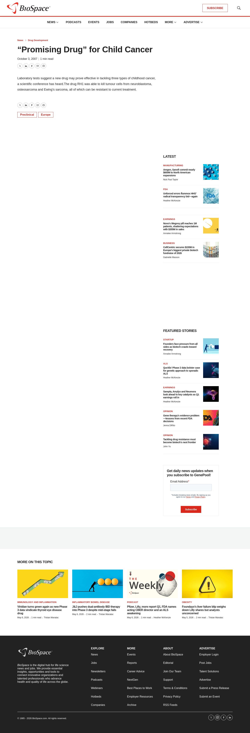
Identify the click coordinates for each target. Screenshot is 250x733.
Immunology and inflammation (36, 602)
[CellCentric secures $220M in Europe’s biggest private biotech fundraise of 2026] (211, 249)
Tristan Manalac (51, 617)
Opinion (168, 411)
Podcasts (73, 22)
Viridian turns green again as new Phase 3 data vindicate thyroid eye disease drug (42, 610)
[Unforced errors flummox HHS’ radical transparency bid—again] (211, 196)
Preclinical (27, 114)
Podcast (132, 602)
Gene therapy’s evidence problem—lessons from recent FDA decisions (181, 418)
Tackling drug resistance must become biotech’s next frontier (179, 441)
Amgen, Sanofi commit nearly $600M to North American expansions (179, 172)
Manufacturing (173, 165)
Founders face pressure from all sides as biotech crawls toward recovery (180, 347)
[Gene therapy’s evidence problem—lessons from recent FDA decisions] (211, 418)
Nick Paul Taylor (170, 179)
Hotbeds (151, 22)
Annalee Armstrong (172, 233)
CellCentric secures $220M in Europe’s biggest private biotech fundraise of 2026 (180, 250)
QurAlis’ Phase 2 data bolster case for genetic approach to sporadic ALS (181, 370)
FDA (165, 189)
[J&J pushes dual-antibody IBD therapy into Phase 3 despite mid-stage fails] (97, 584)
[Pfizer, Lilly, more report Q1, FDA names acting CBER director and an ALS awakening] (152, 584)
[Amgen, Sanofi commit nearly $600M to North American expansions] (211, 172)
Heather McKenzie (171, 200)
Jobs (110, 22)
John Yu (167, 446)
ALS (165, 363)
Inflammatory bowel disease (91, 602)
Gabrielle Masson (171, 257)
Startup (168, 339)
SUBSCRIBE (215, 8)
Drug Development (38, 40)
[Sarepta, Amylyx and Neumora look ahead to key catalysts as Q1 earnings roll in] (211, 394)
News (51, 22)
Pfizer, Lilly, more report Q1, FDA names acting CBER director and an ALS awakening (151, 610)
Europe (46, 114)
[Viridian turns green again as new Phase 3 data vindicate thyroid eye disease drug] (42, 584)
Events (93, 22)
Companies (129, 22)
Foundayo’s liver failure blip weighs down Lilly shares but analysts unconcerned (204, 610)
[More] (57, 22)
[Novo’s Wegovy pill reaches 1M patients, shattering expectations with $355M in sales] (211, 225)
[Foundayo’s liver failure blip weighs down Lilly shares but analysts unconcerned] (207, 584)
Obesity (187, 602)
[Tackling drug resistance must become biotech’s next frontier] (211, 442)
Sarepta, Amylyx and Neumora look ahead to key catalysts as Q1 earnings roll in (181, 394)
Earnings (169, 219)
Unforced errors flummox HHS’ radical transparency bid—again (180, 195)
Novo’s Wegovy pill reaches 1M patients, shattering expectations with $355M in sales (180, 226)
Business (169, 243)
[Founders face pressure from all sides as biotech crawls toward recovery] (211, 346)
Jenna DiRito (169, 425)
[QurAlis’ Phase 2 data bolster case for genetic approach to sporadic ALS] (211, 370)
